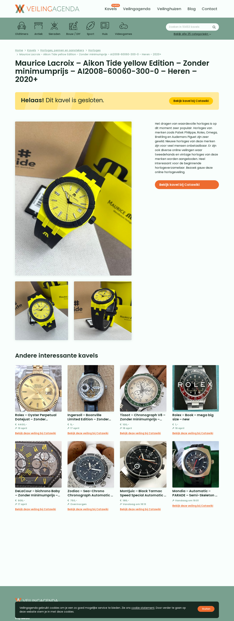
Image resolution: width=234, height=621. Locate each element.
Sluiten (206, 609)
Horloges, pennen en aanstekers (62, 50)
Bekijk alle (192, 34)
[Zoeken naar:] (192, 27)
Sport (90, 28)
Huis (105, 28)
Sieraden (54, 28)
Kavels (31, 50)
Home (19, 50)
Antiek (38, 28)
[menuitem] (110, 9)
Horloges (94, 50)
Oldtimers (21, 28)
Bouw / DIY (73, 28)
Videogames (123, 28)
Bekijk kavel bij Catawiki (191, 101)
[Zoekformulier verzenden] (214, 27)
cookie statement (143, 608)
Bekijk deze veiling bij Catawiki (35, 433)
